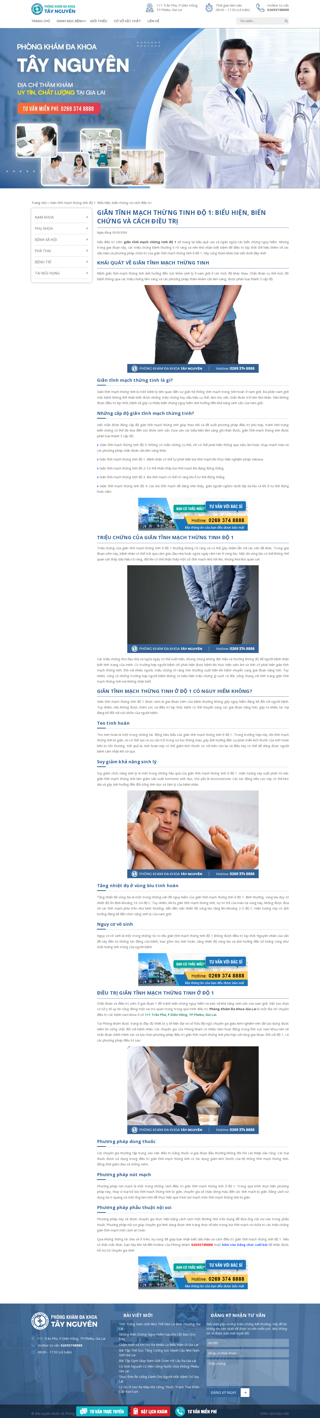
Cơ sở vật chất (127, 21)
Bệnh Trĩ (43, 262)
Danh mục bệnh (72, 21)
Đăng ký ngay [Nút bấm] (223, 1392)
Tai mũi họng (47, 273)
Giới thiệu (98, 21)
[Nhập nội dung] (262, 21)
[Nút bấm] (286, 21)
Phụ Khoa (44, 228)
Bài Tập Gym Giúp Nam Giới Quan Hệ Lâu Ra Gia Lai (157, 1360)
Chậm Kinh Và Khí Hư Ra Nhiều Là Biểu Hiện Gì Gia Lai (158, 1344)
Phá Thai (43, 250)
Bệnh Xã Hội (46, 239)
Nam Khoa (44, 217)
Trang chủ (40, 21)
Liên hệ (153, 21)
